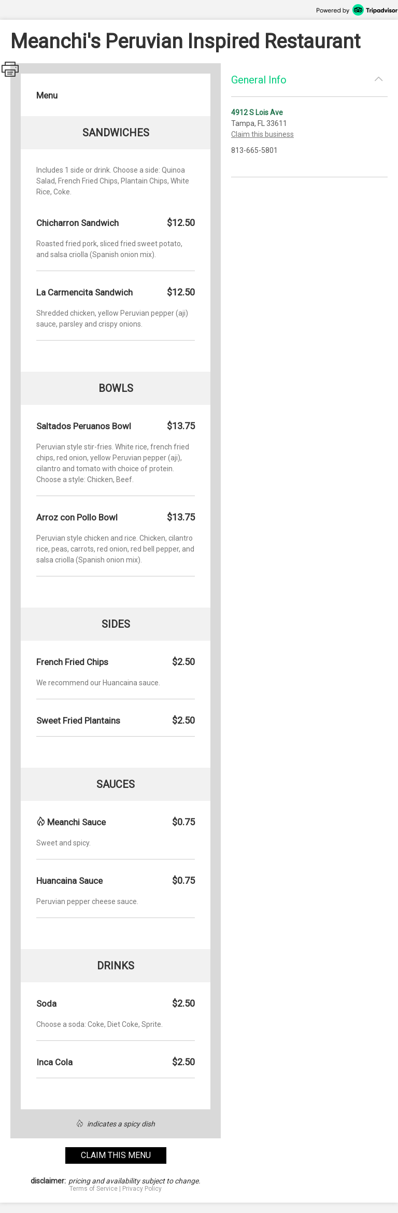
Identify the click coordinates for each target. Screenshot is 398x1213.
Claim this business (262, 134)
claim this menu (116, 1155)
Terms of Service (93, 1188)
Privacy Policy (142, 1188)
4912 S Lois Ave (257, 112)
